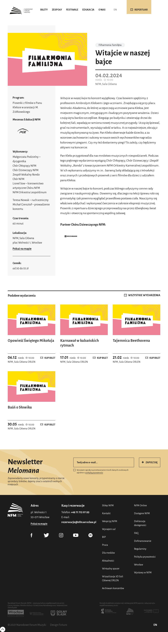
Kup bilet (49, 358)
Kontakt (106, 513)
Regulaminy (140, 549)
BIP (104, 537)
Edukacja (88, 9)
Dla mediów (108, 552)
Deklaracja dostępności (140, 523)
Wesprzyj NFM (109, 521)
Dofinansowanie (142, 541)
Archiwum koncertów (113, 588)
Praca (105, 545)
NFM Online (140, 505)
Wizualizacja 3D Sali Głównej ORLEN (112, 578)
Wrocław (138, 564)
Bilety (44, 9)
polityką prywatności (94, 473)
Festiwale (72, 9)
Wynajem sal (109, 529)
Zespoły (57, 9)
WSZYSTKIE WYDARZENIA (144, 295)
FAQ (136, 533)
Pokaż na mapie (22, 248)
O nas (101, 9)
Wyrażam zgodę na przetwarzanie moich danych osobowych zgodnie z (100, 471)
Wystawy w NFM (143, 572)
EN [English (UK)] (115, 9)
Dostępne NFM (142, 513)
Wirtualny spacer (110, 568)
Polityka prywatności (145, 556)
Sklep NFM (108, 505)
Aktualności (108, 560)
